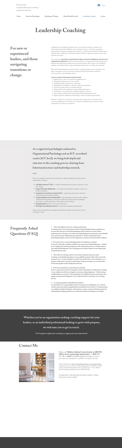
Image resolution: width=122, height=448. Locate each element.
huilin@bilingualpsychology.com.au (84, 356)
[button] (51, 16)
